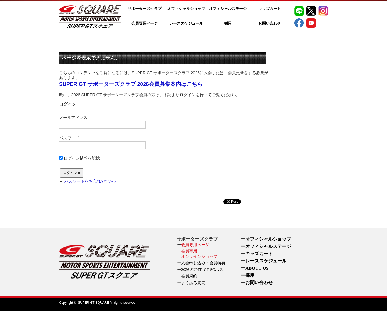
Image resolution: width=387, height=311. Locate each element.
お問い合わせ (269, 23)
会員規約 (189, 276)
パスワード (102, 142)
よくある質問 (193, 283)
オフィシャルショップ (186, 9)
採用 (228, 23)
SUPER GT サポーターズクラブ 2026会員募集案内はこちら (131, 84)
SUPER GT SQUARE (93, 303)
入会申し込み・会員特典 (203, 263)
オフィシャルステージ (228, 9)
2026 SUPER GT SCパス (202, 269)
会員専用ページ (144, 23)
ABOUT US (256, 268)
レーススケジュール (186, 23)
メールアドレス (102, 122)
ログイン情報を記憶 (79, 158)
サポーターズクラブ (145, 9)
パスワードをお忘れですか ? (90, 181)
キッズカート (269, 9)
